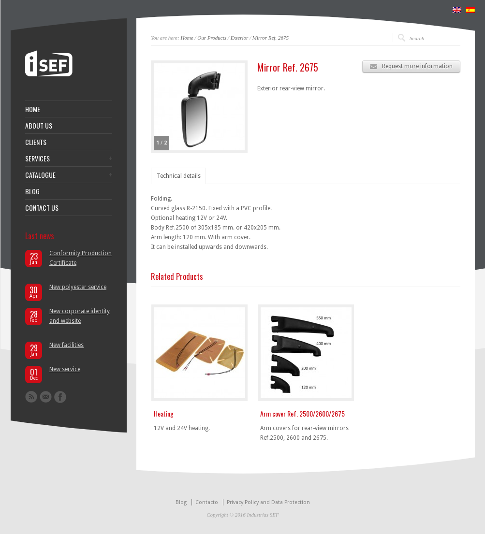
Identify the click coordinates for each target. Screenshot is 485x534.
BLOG (32, 191)
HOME (32, 109)
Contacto (206, 502)
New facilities (66, 345)
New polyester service (77, 287)
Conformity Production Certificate (80, 258)
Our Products (211, 38)
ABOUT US (38, 125)
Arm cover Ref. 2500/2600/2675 (302, 413)
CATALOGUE (40, 175)
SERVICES (37, 158)
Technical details (179, 176)
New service (64, 369)
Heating (164, 413)
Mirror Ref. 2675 (270, 38)
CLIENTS (35, 142)
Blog (181, 502)
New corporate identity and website (79, 316)
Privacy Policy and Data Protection (268, 502)
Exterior (240, 38)
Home (186, 38)
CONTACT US (42, 207)
